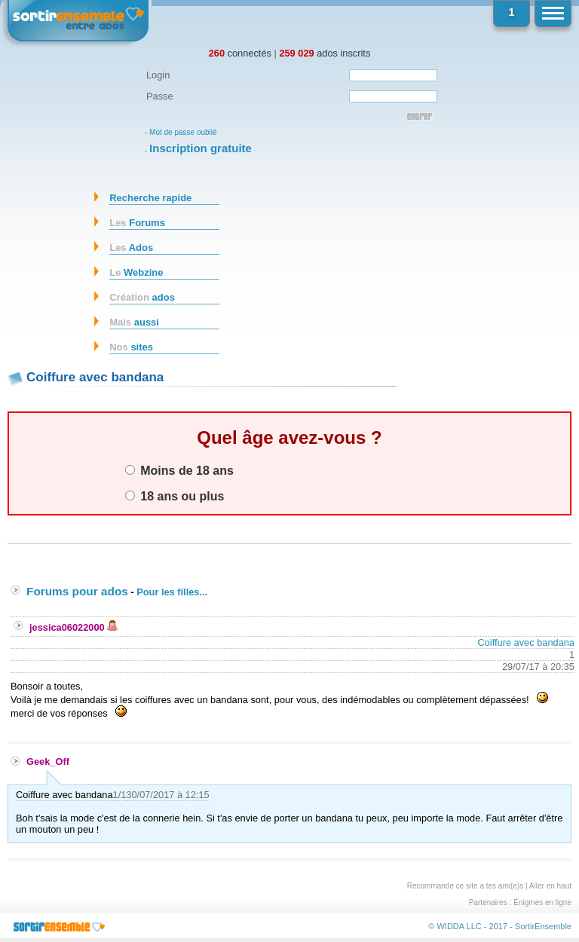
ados (142, 297)
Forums (137, 222)
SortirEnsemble (543, 926)
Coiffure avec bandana (525, 642)
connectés (240, 53)
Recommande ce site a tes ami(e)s (465, 886)
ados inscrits (324, 53)
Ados (131, 247)
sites (131, 347)
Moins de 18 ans (179, 470)
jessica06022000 (73, 627)
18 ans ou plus (175, 496)
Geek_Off (47, 761)
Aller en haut (550, 886)
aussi (134, 322)
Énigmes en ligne (542, 902)
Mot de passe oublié (183, 132)
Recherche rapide (150, 197)
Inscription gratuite (200, 148)
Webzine (136, 272)
